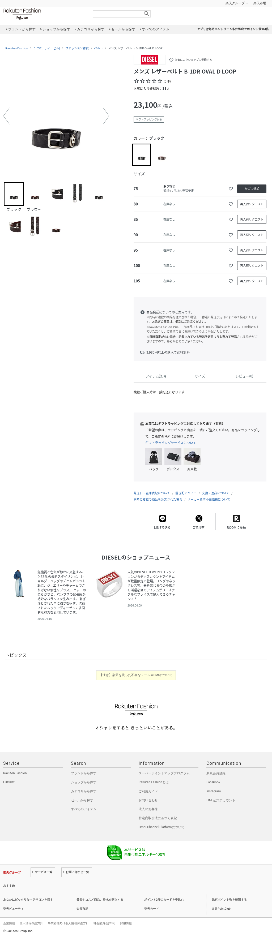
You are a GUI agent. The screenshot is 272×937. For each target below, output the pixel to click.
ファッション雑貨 (77, 48)
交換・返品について (215, 493)
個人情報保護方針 (31, 923)
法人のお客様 (148, 809)
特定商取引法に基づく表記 (158, 818)
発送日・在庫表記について (152, 493)
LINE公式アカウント (220, 800)
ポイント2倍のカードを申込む (164, 899)
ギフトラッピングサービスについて (170, 442)
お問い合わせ (148, 800)
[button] (6, 116)
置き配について (186, 493)
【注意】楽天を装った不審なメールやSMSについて (136, 675)
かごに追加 (252, 188)
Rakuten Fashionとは (154, 782)
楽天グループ (235, 3)
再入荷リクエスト (252, 204)
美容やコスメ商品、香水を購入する (99, 899)
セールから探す (82, 800)
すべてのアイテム (83, 809)
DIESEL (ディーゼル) (46, 48)
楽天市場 (259, 3)
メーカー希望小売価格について (209, 499)
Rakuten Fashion (44, 14)
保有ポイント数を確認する (229, 899)
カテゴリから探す (83, 791)
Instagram (213, 791)
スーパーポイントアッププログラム (164, 773)
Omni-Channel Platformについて (162, 827)
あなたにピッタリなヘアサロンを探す (28, 899)
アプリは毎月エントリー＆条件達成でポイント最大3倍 (233, 29)
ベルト (98, 48)
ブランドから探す (83, 773)
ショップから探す (83, 782)
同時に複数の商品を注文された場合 (158, 499)
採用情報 (126, 923)
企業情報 (9, 923)
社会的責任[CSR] (104, 923)
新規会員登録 (216, 773)
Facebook (213, 782)
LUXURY (9, 782)
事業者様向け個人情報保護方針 (68, 923)
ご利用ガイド (148, 791)
